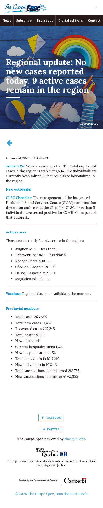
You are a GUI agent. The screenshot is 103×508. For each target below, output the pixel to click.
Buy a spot (45, 20)
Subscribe (24, 20)
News (7, 20)
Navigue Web (75, 439)
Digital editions (70, 20)
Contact (94, 20)
